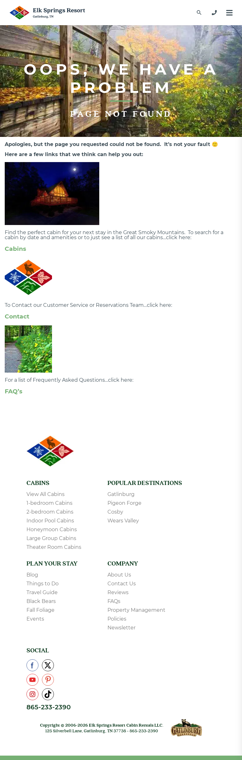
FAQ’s (13, 391)
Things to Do (42, 584)
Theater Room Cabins (53, 547)
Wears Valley (123, 521)
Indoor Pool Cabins (50, 521)
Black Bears (41, 601)
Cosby (115, 512)
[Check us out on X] (48, 665)
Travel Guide (42, 592)
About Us (119, 575)
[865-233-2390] (214, 12)
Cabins (15, 248)
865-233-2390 (48, 707)
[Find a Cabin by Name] (199, 12)
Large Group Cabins (51, 538)
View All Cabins (45, 494)
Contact (17, 316)
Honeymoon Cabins (51, 529)
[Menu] (229, 12)
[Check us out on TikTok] (48, 694)
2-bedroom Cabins (49, 512)
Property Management (136, 610)
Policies (116, 619)
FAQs (113, 601)
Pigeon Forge (124, 503)
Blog (32, 575)
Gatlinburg (121, 494)
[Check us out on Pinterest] (48, 680)
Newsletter (121, 628)
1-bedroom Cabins (49, 503)
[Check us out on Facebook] (32, 665)
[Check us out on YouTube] (32, 680)
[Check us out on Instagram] (32, 694)
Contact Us (121, 584)
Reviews (118, 592)
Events (35, 619)
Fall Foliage (40, 610)
